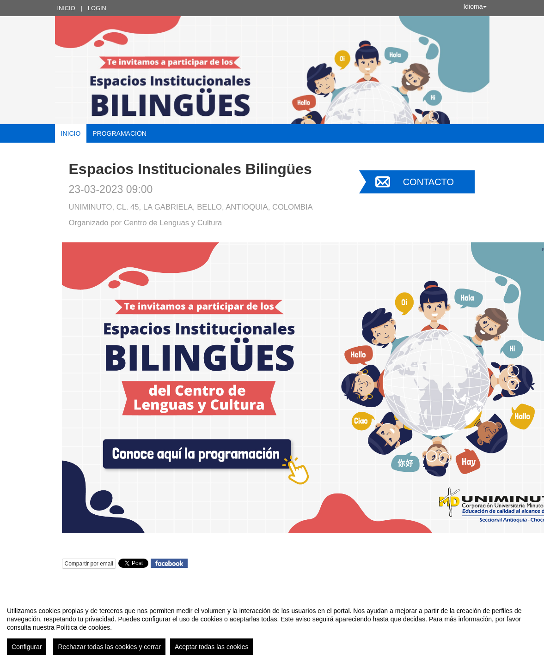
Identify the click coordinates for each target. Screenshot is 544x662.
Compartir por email (89, 563)
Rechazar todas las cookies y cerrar (109, 646)
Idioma (474, 6)
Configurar (27, 646)
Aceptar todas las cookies (212, 646)
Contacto (428, 182)
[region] (272, 627)
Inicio (66, 8)
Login (97, 8)
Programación (119, 133)
